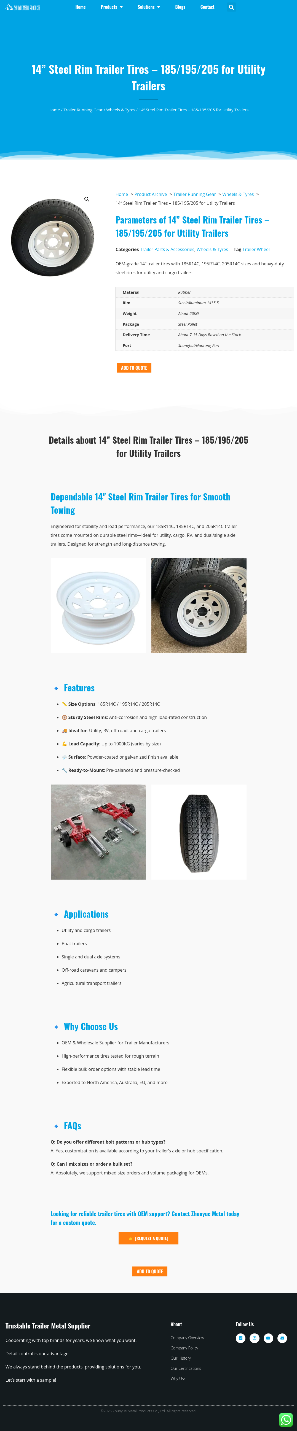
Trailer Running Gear (83, 109)
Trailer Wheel (256, 249)
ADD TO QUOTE (134, 368)
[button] (231, 7)
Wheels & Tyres (120, 109)
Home (54, 109)
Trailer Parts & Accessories (167, 249)
